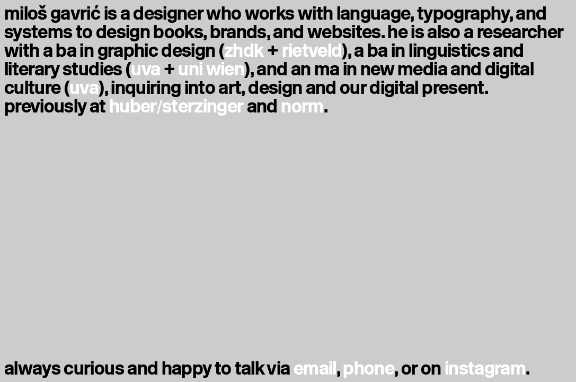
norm (302, 106)
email (315, 368)
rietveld (312, 50)
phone (368, 368)
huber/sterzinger (176, 106)
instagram (485, 368)
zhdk (243, 50)
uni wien (211, 69)
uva (145, 69)
